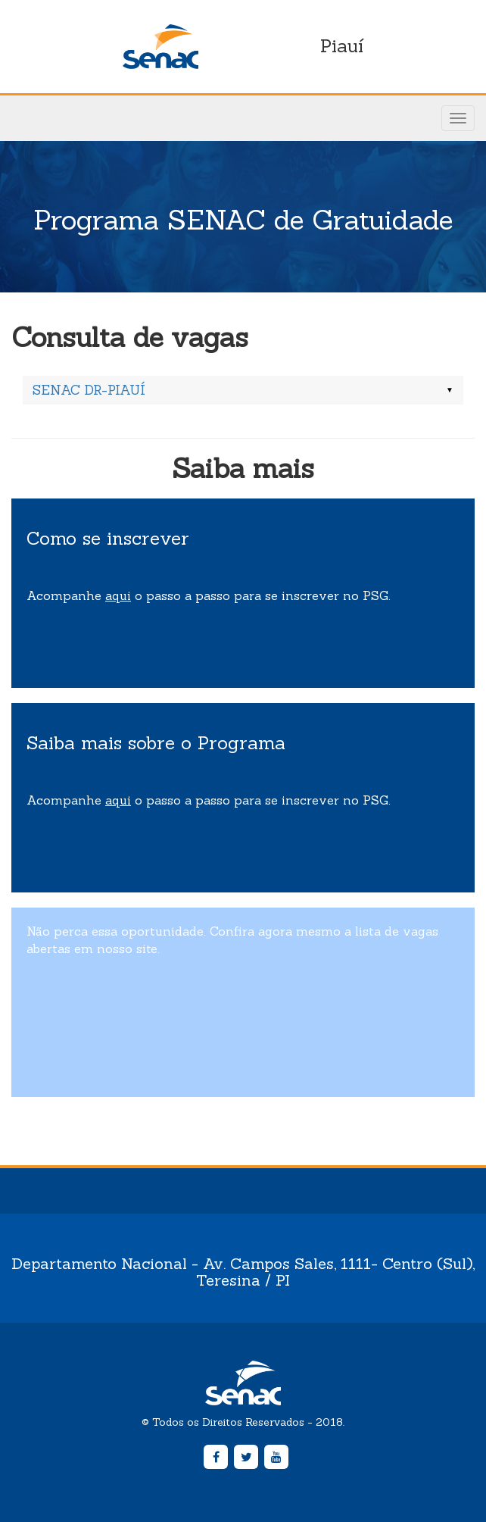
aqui (118, 595)
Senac (160, 46)
